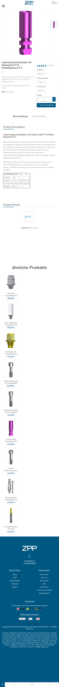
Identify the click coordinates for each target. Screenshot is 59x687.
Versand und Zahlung (44, 590)
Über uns (44, 578)
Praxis (15, 574)
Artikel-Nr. (25, 228)
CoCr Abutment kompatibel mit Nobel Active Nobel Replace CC (11, 324)
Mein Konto (44, 574)
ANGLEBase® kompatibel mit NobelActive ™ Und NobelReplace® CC (11, 353)
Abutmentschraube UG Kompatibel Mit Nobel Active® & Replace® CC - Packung (11, 382)
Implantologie (15, 581)
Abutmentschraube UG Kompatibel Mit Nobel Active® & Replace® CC (11, 411)
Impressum (44, 587)
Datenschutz (44, 581)
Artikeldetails (39, 116)
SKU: (3, 92)
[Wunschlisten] (32, 684)
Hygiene (15, 587)
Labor (15, 578)
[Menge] (45, 99)
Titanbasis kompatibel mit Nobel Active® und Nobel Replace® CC (11, 295)
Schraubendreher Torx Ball (11, 528)
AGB (44, 584)
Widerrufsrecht (44, 593)
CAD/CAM (14, 584)
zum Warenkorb (46, 105)
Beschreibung (20, 116)
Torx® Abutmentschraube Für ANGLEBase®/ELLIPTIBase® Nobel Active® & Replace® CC (11, 469)
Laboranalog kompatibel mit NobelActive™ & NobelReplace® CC (11, 440)
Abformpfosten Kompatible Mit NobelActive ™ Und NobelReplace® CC (11, 499)
